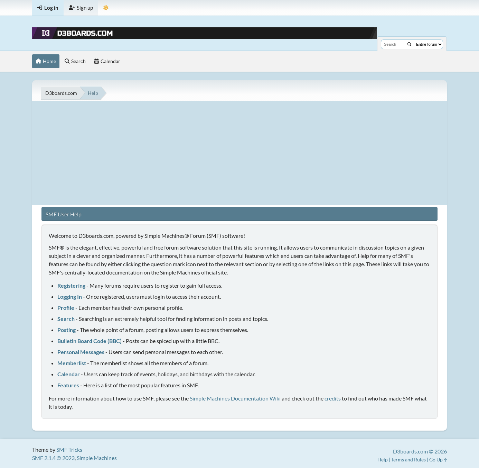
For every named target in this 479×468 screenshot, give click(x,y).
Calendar (68, 374)
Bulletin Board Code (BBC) (89, 341)
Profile (65, 307)
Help (382, 459)
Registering (71, 285)
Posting (66, 329)
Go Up (438, 459)
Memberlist (71, 363)
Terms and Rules (408, 459)
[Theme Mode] (106, 8)
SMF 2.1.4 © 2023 (53, 457)
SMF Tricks (69, 449)
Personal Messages (80, 352)
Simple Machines (97, 457)
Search (66, 318)
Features (68, 385)
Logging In (69, 296)
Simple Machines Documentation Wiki (235, 398)
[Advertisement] (239, 153)
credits (333, 398)
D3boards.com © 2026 (420, 451)
